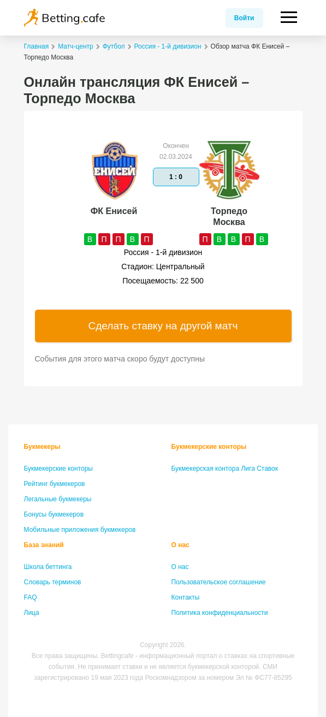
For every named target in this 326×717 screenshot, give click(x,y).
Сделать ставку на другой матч (163, 325)
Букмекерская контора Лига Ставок (224, 468)
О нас (180, 545)
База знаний (44, 545)
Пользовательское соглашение (218, 582)
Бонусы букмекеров (54, 514)
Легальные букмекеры (58, 499)
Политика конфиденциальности (219, 613)
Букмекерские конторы (58, 468)
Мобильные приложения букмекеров (80, 530)
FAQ (30, 597)
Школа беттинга (48, 567)
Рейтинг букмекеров (54, 484)
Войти (244, 18)
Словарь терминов (52, 582)
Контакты (185, 597)
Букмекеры (42, 447)
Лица (31, 613)
